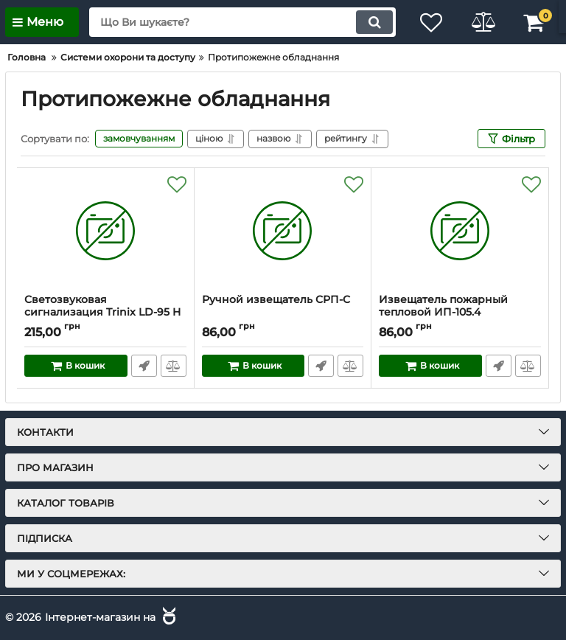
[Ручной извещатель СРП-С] (283, 230)
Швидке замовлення (144, 366)
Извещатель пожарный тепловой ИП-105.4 (443, 306)
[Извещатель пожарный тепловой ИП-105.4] (460, 230)
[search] (242, 22)
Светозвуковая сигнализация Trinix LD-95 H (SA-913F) (102, 312)
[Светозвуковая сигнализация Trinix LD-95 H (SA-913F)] (105, 230)
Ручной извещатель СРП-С (276, 299)
